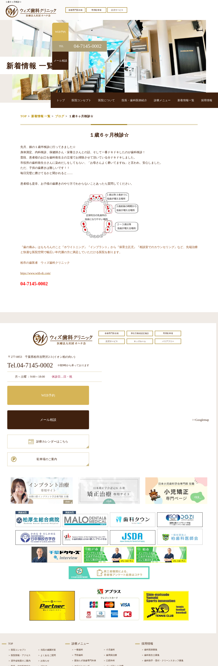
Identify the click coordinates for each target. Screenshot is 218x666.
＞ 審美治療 (77, 624)
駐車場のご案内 (79, 407)
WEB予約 (30, 391)
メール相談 (79, 391)
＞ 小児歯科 (109, 602)
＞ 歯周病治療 (110, 607)
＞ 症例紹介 (43, 624)
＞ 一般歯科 (77, 602)
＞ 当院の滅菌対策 (47, 602)
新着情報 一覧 (41, 116)
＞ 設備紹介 (14, 624)
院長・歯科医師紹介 (148, 100)
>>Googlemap (200, 419)
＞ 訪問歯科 (109, 640)
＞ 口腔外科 (109, 613)
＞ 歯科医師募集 (149, 602)
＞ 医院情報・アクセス (19, 607)
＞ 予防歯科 (77, 607)
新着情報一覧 (191, 100)
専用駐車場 (96, 10)
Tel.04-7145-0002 (30, 365)
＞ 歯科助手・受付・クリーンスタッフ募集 (162, 613)
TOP (23, 116)
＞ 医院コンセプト (17, 602)
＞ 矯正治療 (109, 624)
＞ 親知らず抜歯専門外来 (84, 613)
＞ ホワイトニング (81, 618)
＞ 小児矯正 (109, 629)
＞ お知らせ (43, 613)
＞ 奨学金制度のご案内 (19, 613)
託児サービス (117, 10)
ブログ (59, 116)
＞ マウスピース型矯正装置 (116, 634)
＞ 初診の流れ (15, 629)
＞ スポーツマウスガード (84, 634)
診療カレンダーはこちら (34, 407)
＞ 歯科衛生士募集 (151, 607)
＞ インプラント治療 (113, 618)
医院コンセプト (103, 100)
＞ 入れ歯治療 (78, 629)
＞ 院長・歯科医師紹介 (19, 618)
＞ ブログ (42, 618)
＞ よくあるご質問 (47, 607)
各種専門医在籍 (75, 10)
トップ (86, 100)
